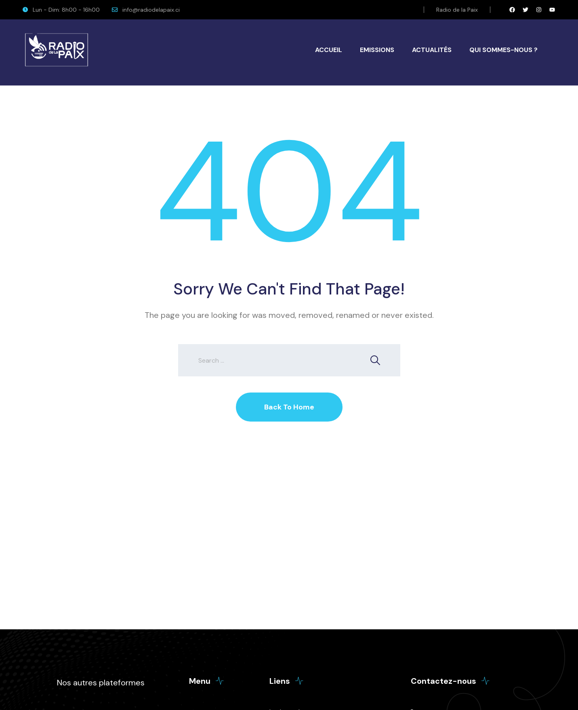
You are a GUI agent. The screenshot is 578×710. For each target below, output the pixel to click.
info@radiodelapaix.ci (151, 9)
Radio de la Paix (457, 9)
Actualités (432, 50)
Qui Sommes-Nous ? (503, 50)
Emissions (377, 50)
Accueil (328, 50)
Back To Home (289, 407)
